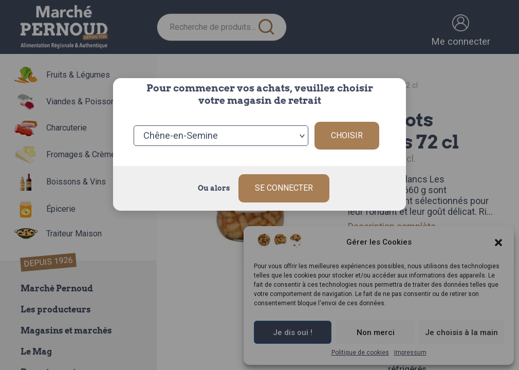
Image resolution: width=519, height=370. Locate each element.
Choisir (347, 135)
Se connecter (284, 188)
